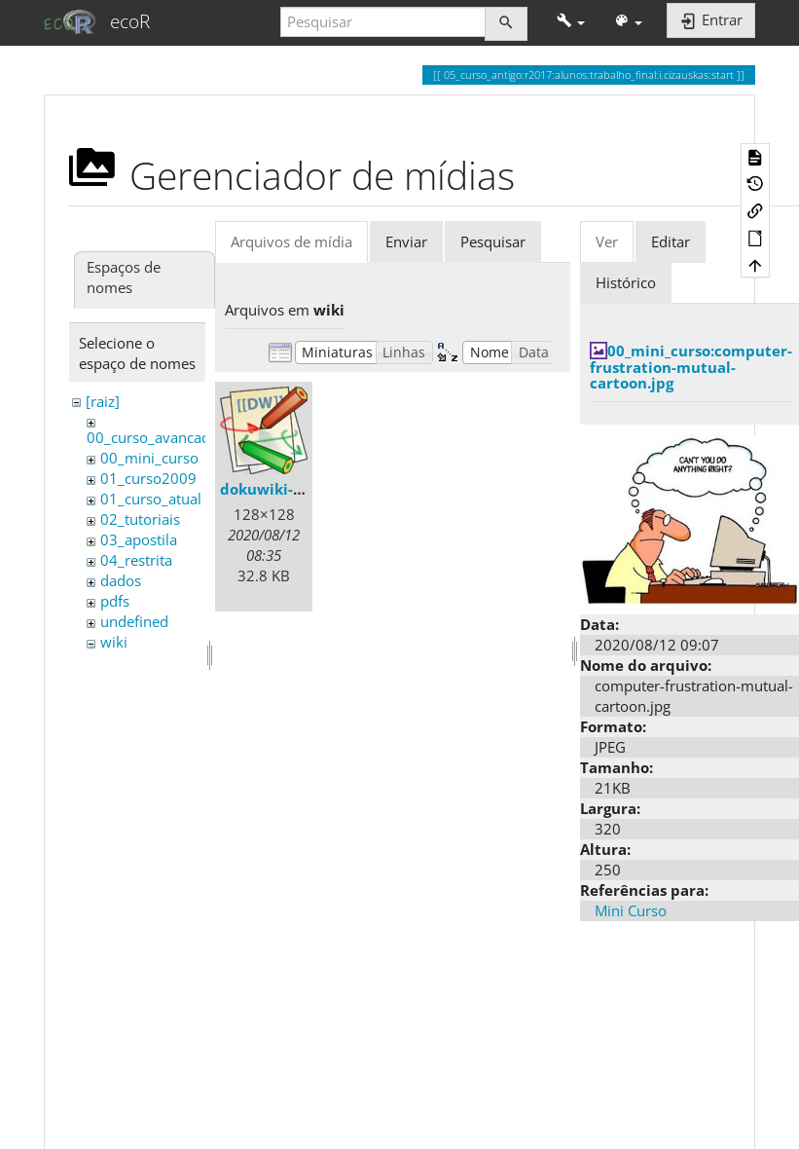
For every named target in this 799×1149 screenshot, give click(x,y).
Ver (607, 241)
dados (120, 580)
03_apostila (138, 539)
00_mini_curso (149, 457)
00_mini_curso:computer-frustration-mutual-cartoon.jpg (691, 366)
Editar (670, 241)
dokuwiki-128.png (285, 489)
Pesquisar (493, 241)
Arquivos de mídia (291, 241)
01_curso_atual (150, 498)
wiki (113, 641)
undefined (134, 621)
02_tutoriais (140, 519)
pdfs (114, 601)
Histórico (626, 282)
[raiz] (103, 401)
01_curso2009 (148, 478)
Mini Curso (631, 910)
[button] (570, 22)
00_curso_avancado (153, 437)
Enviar (406, 241)
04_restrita (136, 560)
